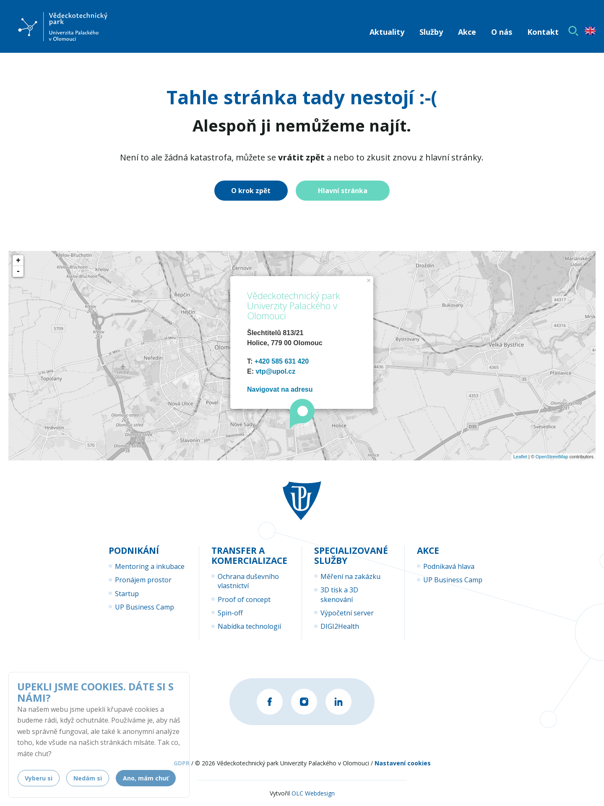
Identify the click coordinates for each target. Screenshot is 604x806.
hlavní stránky (453, 157)
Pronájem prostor (143, 579)
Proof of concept (244, 599)
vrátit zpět (301, 157)
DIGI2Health (339, 626)
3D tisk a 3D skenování (339, 594)
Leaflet (520, 456)
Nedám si (87, 778)
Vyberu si (38, 778)
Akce (467, 32)
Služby (431, 32)
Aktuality (387, 32)
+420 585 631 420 (282, 361)
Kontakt (543, 32)
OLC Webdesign (313, 793)
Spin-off (230, 612)
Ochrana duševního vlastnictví (248, 581)
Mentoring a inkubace (150, 566)
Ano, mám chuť (146, 778)
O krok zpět (251, 190)
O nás (501, 32)
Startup (127, 593)
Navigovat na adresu (280, 389)
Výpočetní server (347, 612)
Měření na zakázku (350, 576)
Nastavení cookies (403, 763)
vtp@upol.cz (275, 371)
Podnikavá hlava (448, 566)
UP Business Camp (144, 607)
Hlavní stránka (342, 190)
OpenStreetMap (552, 456)
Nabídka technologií (249, 626)
